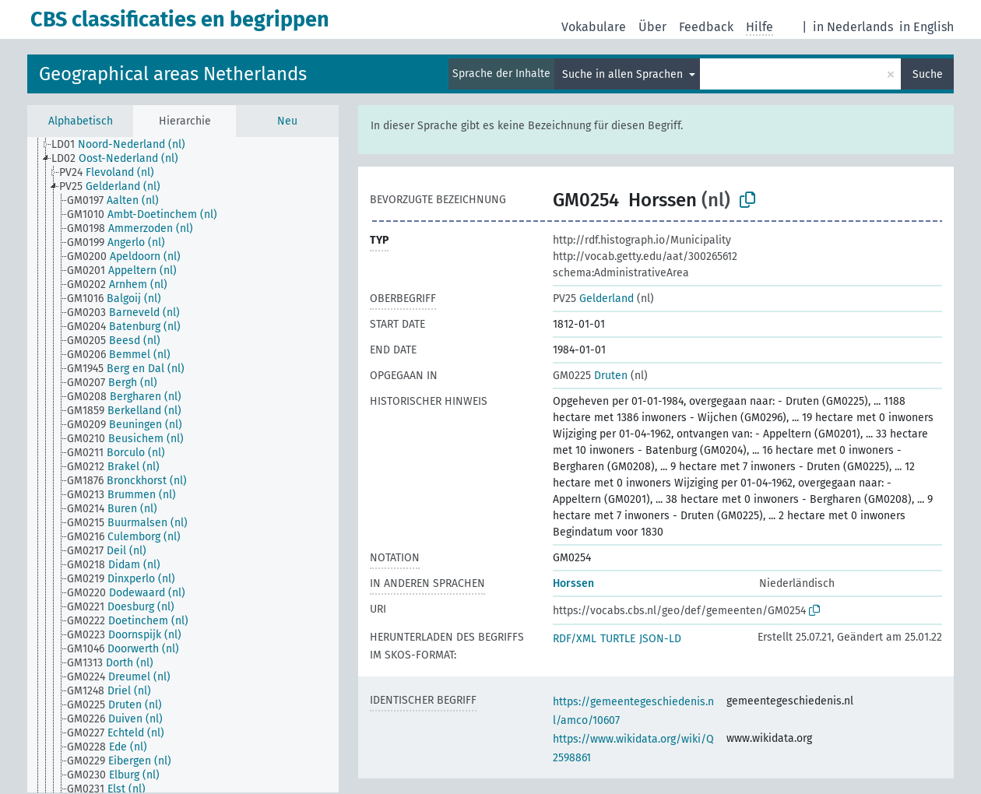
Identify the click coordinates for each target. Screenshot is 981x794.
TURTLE (617, 638)
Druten (590, 375)
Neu (287, 121)
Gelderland (593, 298)
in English (926, 26)
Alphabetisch (80, 121)
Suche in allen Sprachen (624, 74)
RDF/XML (574, 638)
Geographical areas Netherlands (173, 74)
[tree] (183, 464)
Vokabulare (593, 26)
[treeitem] (125, 145)
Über (652, 26)
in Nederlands (853, 26)
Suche (927, 74)
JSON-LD (660, 638)
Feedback (706, 26)
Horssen (573, 583)
